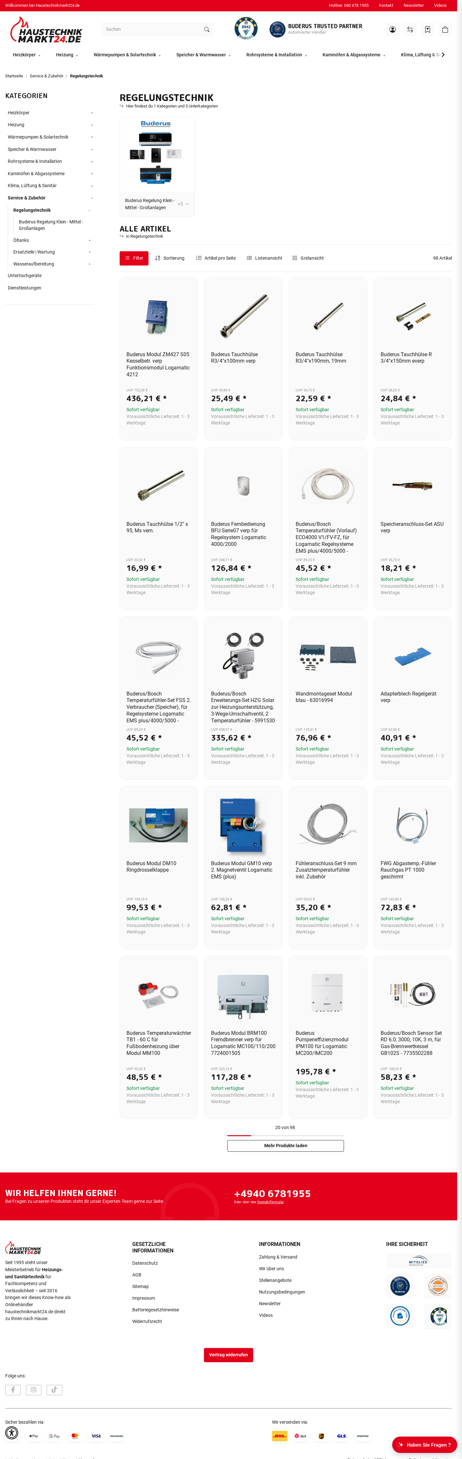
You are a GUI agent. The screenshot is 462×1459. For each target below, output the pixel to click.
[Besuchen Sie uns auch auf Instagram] (33, 1390)
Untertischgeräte (24, 275)
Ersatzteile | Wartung (34, 251)
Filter (134, 258)
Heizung (16, 125)
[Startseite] (46, 29)
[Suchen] (150, 29)
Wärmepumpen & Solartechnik (38, 137)
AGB (136, 1275)
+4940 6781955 (272, 1193)
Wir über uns (271, 1269)
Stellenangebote (275, 1280)
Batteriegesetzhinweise (155, 1310)
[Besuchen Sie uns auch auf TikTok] (54, 1390)
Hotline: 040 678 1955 (349, 5)
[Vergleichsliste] (410, 29)
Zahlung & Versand (278, 1257)
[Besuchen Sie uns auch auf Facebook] (13, 1390)
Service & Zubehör (26, 198)
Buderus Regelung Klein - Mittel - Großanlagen (150, 204)
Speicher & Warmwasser (32, 149)
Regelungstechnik (32, 210)
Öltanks (21, 240)
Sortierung (173, 258)
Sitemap (140, 1286)
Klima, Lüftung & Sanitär (32, 185)
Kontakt (386, 5)
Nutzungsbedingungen (282, 1292)
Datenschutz (145, 1263)
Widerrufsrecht (147, 1321)
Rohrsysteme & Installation (35, 161)
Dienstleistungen (24, 288)
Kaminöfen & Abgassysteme (36, 173)
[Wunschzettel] (427, 29)
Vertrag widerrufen (228, 1355)
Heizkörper (19, 113)
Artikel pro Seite (220, 258)
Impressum (143, 1298)
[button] (392, 29)
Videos (440, 5)
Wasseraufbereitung (33, 263)
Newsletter (414, 5)
